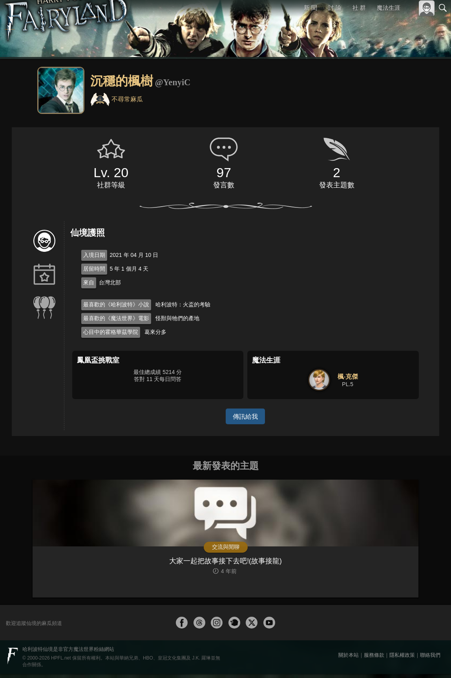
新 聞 (311, 7)
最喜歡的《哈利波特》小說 (116, 304)
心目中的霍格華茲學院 (110, 332)
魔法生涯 (388, 7)
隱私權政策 (402, 659)
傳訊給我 (245, 416)
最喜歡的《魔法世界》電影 (116, 318)
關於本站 (348, 659)
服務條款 (374, 659)
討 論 (335, 7)
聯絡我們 (430, 659)
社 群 (359, 7)
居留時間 (94, 269)
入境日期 (94, 255)
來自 (88, 282)
